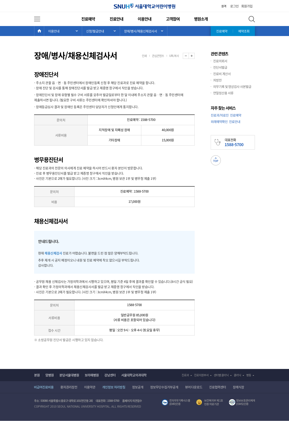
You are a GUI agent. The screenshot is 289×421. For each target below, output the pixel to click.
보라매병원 (92, 375)
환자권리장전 (68, 387)
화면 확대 (194, 56)
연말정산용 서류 (223, 92)
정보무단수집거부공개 (164, 387)
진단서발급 (220, 67)
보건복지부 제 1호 (209, 402)
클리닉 (237, 375)
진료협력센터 (217, 387)
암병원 (49, 375)
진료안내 (116, 19)
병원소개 (201, 19)
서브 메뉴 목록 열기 (101, 31)
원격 (223, 6)
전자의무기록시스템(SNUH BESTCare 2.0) (175, 402)
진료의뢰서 (220, 60)
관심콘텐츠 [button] (158, 56)
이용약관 (89, 387)
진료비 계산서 (222, 73)
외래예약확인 (219, 121)
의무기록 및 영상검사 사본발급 (232, 86)
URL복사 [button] (174, 56)
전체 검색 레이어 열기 (252, 19)
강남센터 (110, 375)
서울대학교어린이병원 (144, 6)
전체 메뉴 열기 (37, 19)
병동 (248, 375)
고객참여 (173, 19)
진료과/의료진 (220, 115)
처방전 (217, 80)
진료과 (185, 375)
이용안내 (144, 19)
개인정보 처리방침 (113, 387)
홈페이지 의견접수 (132, 401)
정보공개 (137, 387)
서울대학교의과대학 (134, 375)
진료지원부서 (201, 375)
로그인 (234, 6)
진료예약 (88, 19)
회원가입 (246, 6)
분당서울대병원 (69, 375)
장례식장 (238, 387)
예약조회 (243, 31)
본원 (37, 375)
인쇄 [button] (144, 56)
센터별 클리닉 (221, 375)
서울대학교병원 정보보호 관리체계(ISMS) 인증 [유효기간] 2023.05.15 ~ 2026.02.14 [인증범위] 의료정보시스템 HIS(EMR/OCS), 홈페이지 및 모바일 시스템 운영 (242, 402)
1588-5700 (113, 401)
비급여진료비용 (44, 387)
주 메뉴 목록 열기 (63, 31)
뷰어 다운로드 (194, 387)
